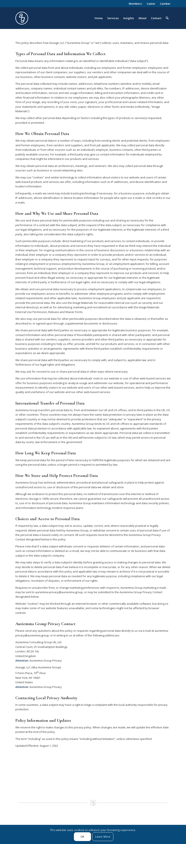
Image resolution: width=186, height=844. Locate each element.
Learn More (102, 836)
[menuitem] (136, 4)
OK (82, 836)
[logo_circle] (45, 18)
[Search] (167, 18)
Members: (135, 4)
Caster (151, 4)
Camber (165, 4)
